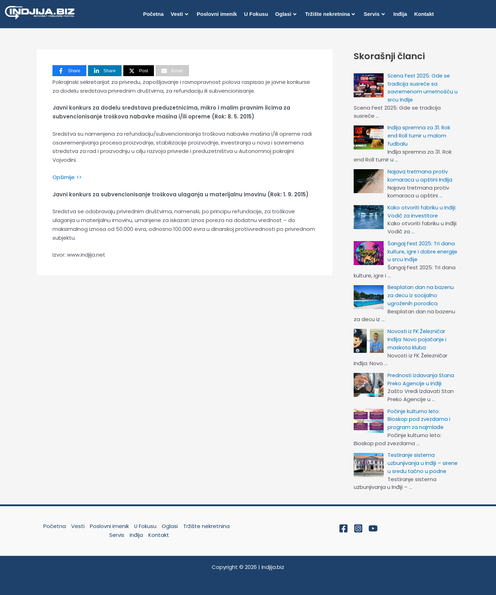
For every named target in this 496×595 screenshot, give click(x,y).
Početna (153, 14)
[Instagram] (358, 525)
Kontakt (424, 14)
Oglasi (285, 14)
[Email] (172, 71)
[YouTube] (373, 525)
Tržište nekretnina (330, 14)
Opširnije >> (67, 177)
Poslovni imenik (217, 14)
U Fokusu (256, 14)
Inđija (400, 14)
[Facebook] (343, 525)
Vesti (179, 14)
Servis (374, 14)
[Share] (69, 71)
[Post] (139, 71)
